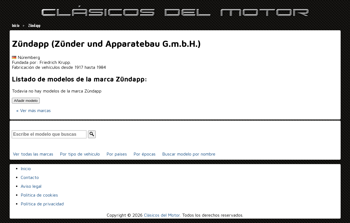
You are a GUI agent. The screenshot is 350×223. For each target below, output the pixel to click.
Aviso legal (31, 186)
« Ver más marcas (33, 110)
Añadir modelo (26, 101)
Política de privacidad (42, 203)
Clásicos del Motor (162, 215)
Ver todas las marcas (33, 153)
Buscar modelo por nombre (188, 153)
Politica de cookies (39, 194)
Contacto (30, 177)
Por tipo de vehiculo (80, 153)
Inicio (26, 168)
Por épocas (144, 153)
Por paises (116, 153)
